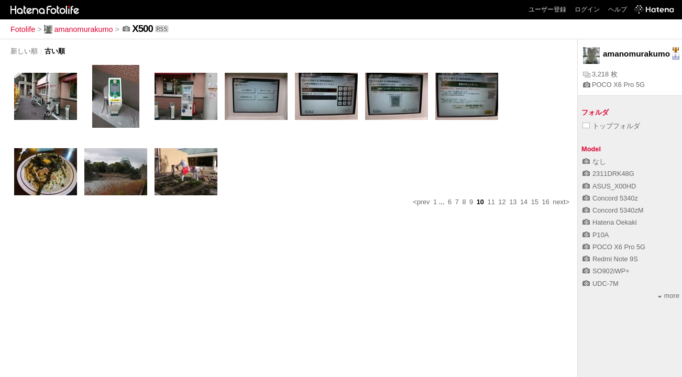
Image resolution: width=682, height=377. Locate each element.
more (668, 296)
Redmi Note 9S (610, 259)
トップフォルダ (611, 126)
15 (534, 202)
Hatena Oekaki (609, 222)
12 (501, 202)
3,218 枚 (600, 74)
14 (523, 202)
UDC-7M (600, 283)
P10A (595, 235)
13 (512, 202)
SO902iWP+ (606, 271)
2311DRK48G (608, 174)
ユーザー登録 (547, 9)
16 (545, 202)
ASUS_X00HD (609, 186)
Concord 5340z (610, 198)
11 (491, 202)
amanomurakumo (78, 29)
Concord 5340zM (612, 210)
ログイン (587, 9)
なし (594, 161)
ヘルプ (617, 9)
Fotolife (22, 29)
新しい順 (24, 51)
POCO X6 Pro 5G (614, 84)
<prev (421, 202)
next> (561, 202)
